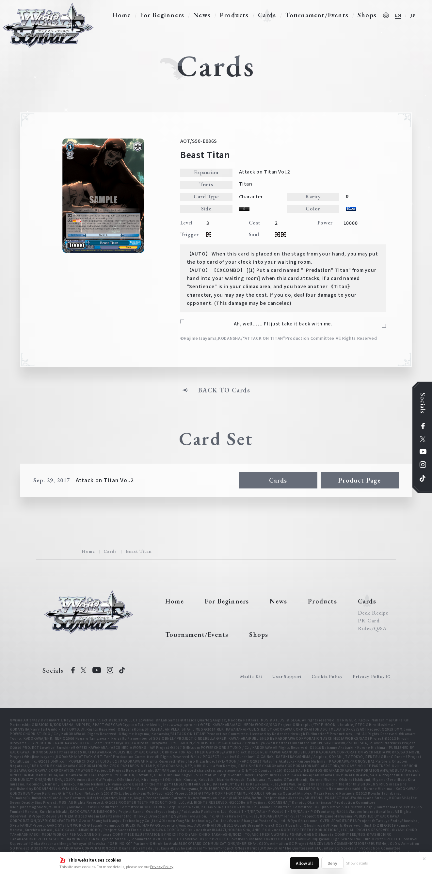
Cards (267, 15)
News (202, 15)
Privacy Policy (161, 866)
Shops (367, 15)
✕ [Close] (424, 858)
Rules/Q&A (372, 628)
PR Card (369, 620)
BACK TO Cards (224, 390)
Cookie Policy (327, 676)
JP (413, 15)
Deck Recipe (373, 613)
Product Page (359, 480)
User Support (287, 676)
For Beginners (162, 15)
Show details (357, 863)
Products (234, 15)
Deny (332, 863)
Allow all (304, 863)
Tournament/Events (316, 15)
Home (121, 15)
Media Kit (251, 676)
